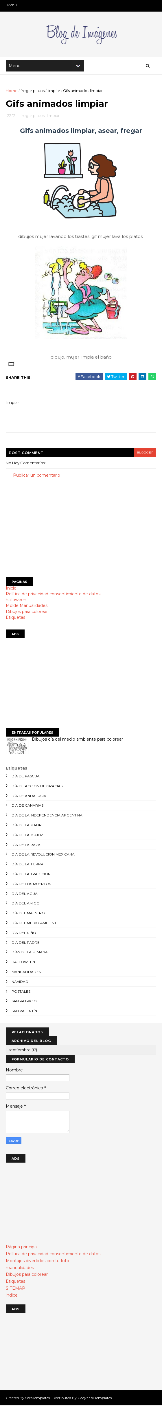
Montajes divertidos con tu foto (37, 1261)
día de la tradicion (31, 875)
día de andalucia (29, 796)
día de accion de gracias (37, 787)
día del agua (25, 894)
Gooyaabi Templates (95, 1398)
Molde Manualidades (26, 606)
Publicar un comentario (36, 476)
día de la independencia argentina (47, 816)
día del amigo (26, 904)
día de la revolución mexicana (43, 855)
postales (21, 992)
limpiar (53, 91)
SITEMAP (15, 1289)
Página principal (22, 1247)
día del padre (26, 943)
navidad (20, 982)
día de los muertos (31, 884)
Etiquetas (15, 618)
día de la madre (28, 826)
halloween (16, 600)
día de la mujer (27, 836)
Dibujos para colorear (27, 612)
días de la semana (30, 953)
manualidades (26, 972)
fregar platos (33, 91)
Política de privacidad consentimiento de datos (53, 594)
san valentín (24, 1011)
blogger (145, 453)
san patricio (24, 1002)
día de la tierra (27, 865)
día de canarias (27, 806)
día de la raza (26, 845)
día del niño (24, 933)
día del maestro (28, 914)
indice (12, 1296)
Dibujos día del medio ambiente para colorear (77, 740)
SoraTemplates (37, 1398)
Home (12, 91)
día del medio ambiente (35, 924)
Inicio (11, 589)
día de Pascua (26, 777)
